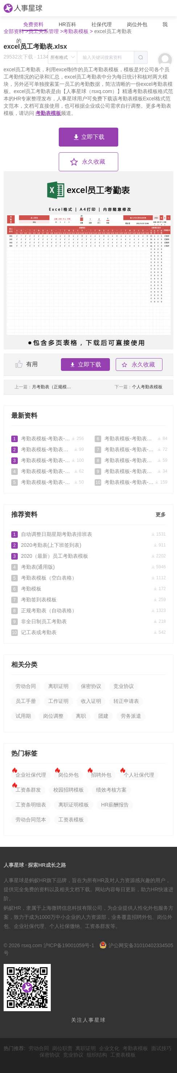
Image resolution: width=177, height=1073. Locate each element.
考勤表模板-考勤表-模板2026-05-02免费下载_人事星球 (47, 471)
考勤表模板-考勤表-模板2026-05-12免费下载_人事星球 (47, 438)
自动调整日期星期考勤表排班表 (88, 534)
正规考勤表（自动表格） (88, 610)
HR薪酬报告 (115, 805)
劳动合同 (26, 686)
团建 (103, 716)
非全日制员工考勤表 (88, 621)
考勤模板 (88, 588)
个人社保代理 (139, 775)
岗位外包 (137, 24)
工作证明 (58, 701)
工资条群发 (28, 790)
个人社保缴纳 (64, 926)
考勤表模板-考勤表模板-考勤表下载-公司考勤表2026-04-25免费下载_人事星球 (131, 438)
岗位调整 (53, 716)
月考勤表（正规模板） (44, 386)
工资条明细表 (31, 805)
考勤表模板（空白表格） (88, 577)
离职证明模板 (73, 805)
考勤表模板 (48, 113)
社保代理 (101, 24)
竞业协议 (124, 686)
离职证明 (58, 686)
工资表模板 (71, 819)
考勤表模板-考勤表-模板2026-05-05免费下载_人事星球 (47, 460)
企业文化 (109, 1048)
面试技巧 (161, 1048)
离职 (81, 716)
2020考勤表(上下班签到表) (88, 545)
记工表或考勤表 (88, 632)
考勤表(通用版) (88, 566)
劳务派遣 (131, 716)
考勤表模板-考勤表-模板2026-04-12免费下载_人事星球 (131, 482)
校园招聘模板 (68, 790)
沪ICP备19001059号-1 (69, 945)
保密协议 (91, 686)
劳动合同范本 (31, 819)
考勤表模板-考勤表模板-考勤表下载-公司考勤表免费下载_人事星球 (131, 460)
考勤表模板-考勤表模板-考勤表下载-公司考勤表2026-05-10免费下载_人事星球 (47, 449)
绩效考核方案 (111, 790)
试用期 (23, 716)
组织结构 (97, 1055)
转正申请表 (126, 701)
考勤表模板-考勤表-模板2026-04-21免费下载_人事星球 (131, 449)
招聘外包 (101, 775)
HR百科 (68, 24)
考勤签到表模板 (88, 599)
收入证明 (91, 701)
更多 (161, 514)
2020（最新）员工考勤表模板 (88, 556)
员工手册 (26, 701)
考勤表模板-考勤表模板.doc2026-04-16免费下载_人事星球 (131, 471)
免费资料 (34, 24)
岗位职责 (62, 1048)
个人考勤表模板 (138, 386)
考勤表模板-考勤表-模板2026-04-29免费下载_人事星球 (47, 482)
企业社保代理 (31, 775)
